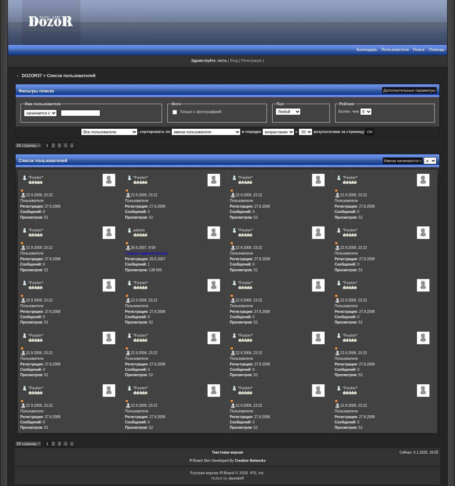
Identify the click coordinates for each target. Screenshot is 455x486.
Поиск (419, 50)
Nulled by (227, 478)
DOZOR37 (32, 75)
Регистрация (251, 61)
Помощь (437, 50)
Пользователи (395, 50)
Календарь (367, 50)
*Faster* (35, 177)
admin (139, 230)
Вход (234, 61)
